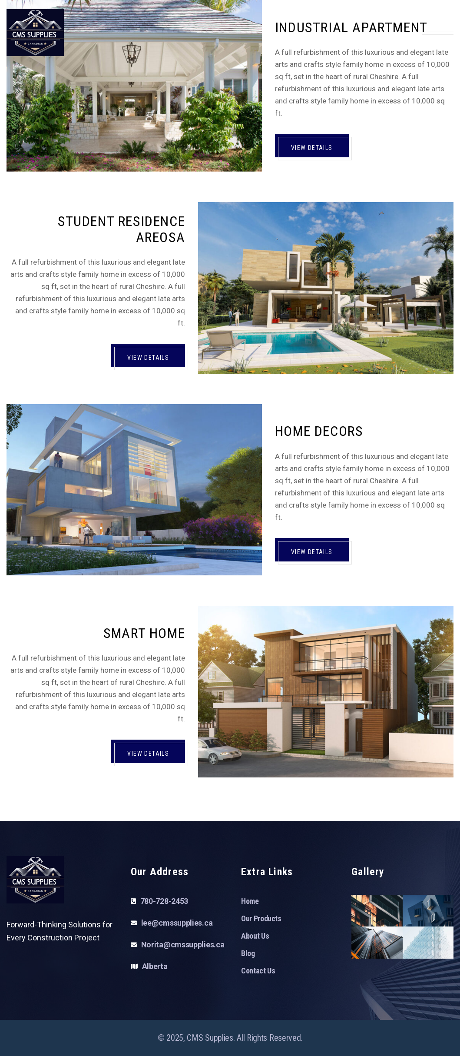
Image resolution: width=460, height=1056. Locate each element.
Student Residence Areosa (121, 229)
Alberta (155, 966)
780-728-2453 (164, 901)
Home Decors (319, 431)
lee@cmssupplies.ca (177, 922)
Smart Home (144, 633)
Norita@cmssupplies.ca (183, 944)
